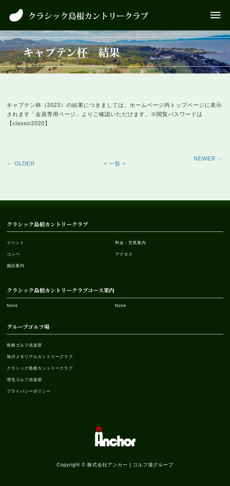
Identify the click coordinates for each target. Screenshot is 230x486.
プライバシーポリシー (29, 391)
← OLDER (21, 164)
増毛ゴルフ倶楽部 (24, 379)
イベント (15, 242)
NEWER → (208, 158)
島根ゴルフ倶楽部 (24, 345)
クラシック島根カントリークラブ (40, 368)
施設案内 (15, 265)
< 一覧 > (115, 164)
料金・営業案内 (130, 242)
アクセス (124, 254)
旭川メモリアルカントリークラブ (40, 356)
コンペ (13, 254)
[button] (215, 15)
